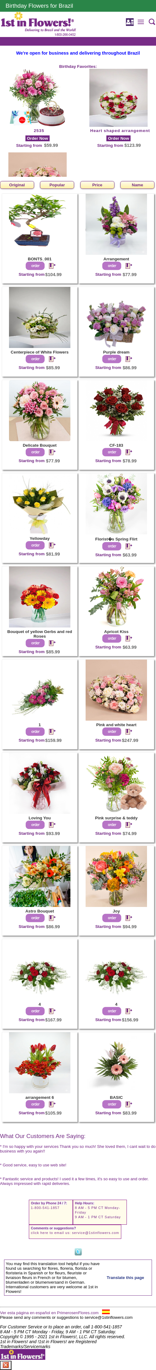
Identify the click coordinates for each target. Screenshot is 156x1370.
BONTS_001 (39, 259)
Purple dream (116, 352)
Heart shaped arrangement (120, 130)
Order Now (37, 138)
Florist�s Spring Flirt (116, 539)
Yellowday (40, 538)
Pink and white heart (116, 724)
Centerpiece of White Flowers (40, 352)
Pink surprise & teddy (116, 818)
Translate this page (125, 1277)
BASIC (116, 1097)
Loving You (40, 818)
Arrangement (116, 259)
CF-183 (116, 445)
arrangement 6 (39, 1097)
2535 (39, 130)
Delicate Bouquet (39, 445)
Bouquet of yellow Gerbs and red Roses (39, 634)
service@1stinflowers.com (95, 1233)
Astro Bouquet (39, 911)
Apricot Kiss (116, 631)
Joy (116, 911)
